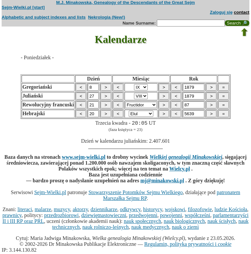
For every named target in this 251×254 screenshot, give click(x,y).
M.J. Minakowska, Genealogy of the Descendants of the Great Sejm (125, 2)
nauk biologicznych (184, 222)
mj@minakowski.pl (162, 181)
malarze (43, 210)
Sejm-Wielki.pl (50, 193)
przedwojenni (143, 216)
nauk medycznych (150, 228)
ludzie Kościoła (230, 210)
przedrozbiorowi (61, 216)
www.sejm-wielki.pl (83, 158)
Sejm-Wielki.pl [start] (23, 7)
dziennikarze (104, 210)
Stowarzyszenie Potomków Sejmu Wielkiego (136, 193)
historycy (152, 210)
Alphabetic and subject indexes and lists (44, 17)
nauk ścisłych (222, 222)
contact (241, 12)
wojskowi (175, 210)
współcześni (197, 216)
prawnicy (12, 216)
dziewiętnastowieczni (103, 216)
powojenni (171, 216)
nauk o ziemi (185, 228)
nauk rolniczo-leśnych (105, 228)
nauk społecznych (142, 222)
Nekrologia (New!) (106, 17)
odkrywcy (130, 210)
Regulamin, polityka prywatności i (187, 245)
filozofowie (200, 210)
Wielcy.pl (179, 169)
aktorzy (80, 210)
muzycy (62, 210)
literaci (25, 210)
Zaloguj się (221, 12)
